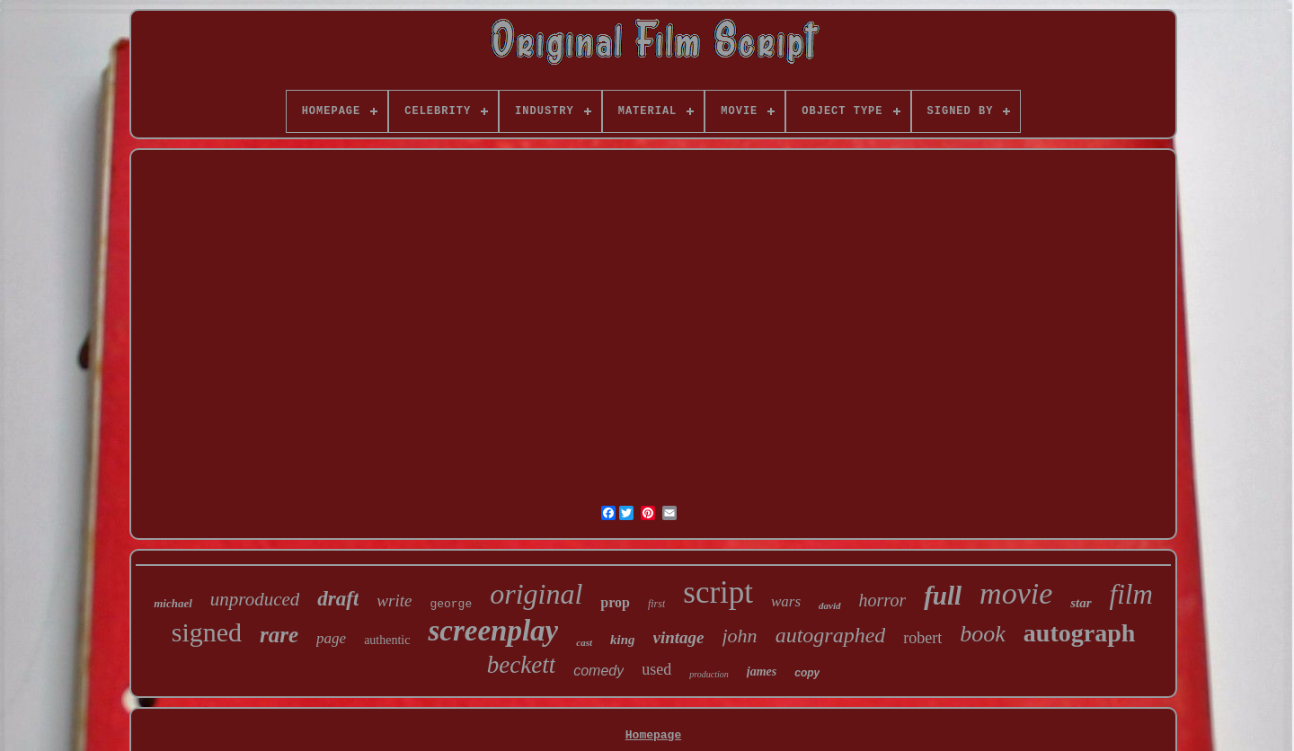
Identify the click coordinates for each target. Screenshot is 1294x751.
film (1131, 594)
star (1080, 603)
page (331, 638)
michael (173, 603)
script (718, 592)
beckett (521, 664)
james (761, 671)
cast (584, 642)
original (536, 594)
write (394, 600)
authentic (387, 640)
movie (1015, 593)
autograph (1079, 633)
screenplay (493, 630)
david (829, 605)
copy (807, 673)
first (656, 603)
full (943, 595)
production (709, 674)
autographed (831, 635)
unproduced (255, 599)
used (656, 669)
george (451, 604)
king (622, 639)
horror (883, 600)
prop (615, 602)
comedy (598, 670)
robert (922, 638)
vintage (679, 637)
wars (786, 601)
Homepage (653, 735)
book (983, 634)
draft (338, 599)
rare (279, 635)
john (740, 635)
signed (207, 632)
